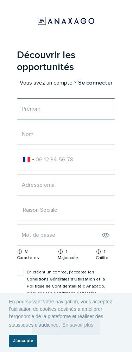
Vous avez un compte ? (48, 82)
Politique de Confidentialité (55, 286)
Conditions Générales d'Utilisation (61, 279)
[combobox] (28, 159)
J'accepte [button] (23, 340)
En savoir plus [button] (77, 325)
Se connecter (95, 82)
